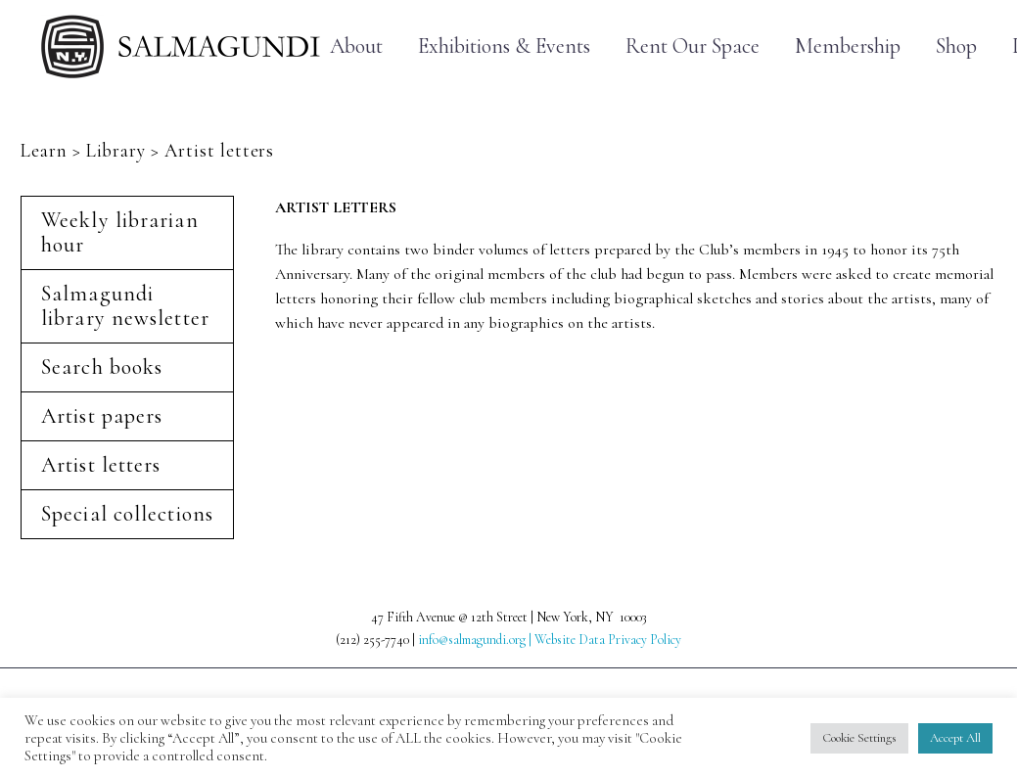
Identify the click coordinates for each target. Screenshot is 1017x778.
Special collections (127, 513)
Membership (848, 46)
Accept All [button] (955, 738)
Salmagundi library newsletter (125, 306)
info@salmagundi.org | (476, 639)
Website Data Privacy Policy (607, 639)
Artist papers (101, 416)
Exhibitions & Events (504, 46)
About (356, 46)
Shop (956, 46)
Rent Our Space (692, 46)
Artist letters (101, 465)
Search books (101, 367)
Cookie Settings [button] (859, 738)
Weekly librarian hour (120, 232)
